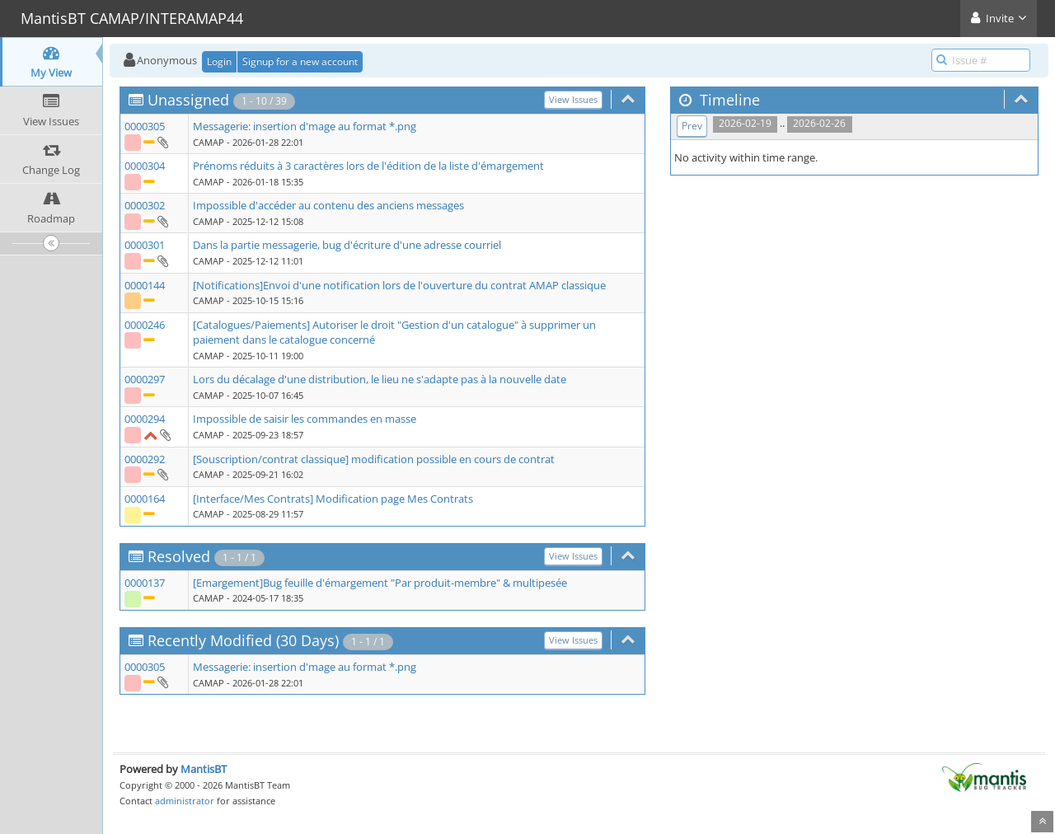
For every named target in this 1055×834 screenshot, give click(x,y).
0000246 (144, 324)
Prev (692, 126)
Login (219, 61)
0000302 (144, 205)
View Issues (573, 99)
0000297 (144, 379)
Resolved (179, 556)
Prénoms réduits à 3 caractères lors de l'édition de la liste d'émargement (368, 165)
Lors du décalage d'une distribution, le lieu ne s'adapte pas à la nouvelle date (379, 379)
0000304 (144, 165)
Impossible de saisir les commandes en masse (304, 418)
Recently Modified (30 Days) (243, 640)
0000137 (144, 582)
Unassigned (188, 100)
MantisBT (204, 768)
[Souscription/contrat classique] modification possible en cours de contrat (374, 459)
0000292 (144, 459)
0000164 (144, 498)
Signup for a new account (300, 61)
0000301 (144, 244)
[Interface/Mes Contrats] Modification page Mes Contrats (333, 498)
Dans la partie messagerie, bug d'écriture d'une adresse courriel (347, 244)
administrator (184, 800)
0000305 (144, 126)
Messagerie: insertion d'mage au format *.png (304, 126)
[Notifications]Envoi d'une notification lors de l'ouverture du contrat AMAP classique (399, 285)
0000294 (144, 418)
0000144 (144, 285)
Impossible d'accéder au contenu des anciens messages (328, 205)
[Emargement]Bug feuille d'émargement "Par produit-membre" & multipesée (380, 582)
